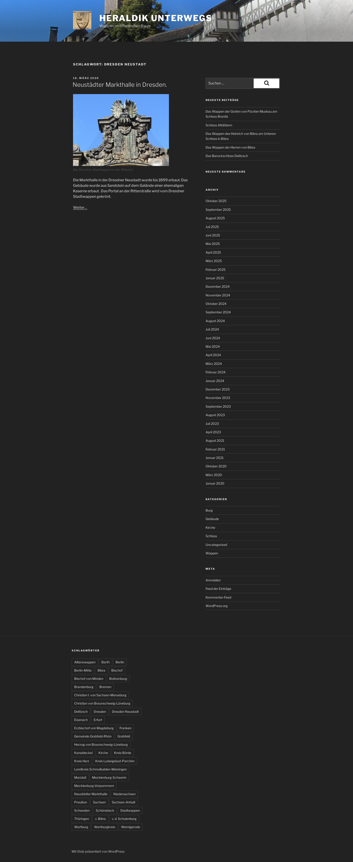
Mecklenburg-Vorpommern (94, 786)
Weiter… (80, 207)
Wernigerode (130, 827)
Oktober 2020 (216, 466)
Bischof (116, 670)
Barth (105, 662)
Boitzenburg (118, 678)
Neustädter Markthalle (90, 794)
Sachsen (99, 802)
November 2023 (218, 398)
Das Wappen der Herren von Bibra (230, 147)
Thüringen (81, 819)
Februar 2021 (215, 449)
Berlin (120, 662)
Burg (209, 510)
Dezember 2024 (218, 286)
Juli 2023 (212, 424)
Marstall (80, 777)
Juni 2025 (213, 235)
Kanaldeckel (83, 753)
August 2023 (215, 415)
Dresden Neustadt (125, 711)
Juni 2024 (213, 338)
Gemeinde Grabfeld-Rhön (92, 736)
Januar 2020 (215, 483)
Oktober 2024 (216, 304)
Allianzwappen (84, 662)
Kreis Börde (122, 753)
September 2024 (218, 312)
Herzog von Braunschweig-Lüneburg (101, 744)
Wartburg (81, 827)
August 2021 (215, 440)
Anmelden (213, 580)
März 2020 (214, 475)
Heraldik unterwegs (155, 18)
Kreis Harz (81, 761)
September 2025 (218, 209)
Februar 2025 (215, 269)
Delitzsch (81, 711)
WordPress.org (217, 606)
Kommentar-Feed (218, 597)
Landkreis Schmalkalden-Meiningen (100, 769)
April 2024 (213, 355)
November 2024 (218, 295)
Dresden (100, 711)
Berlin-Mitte (83, 670)
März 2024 (214, 364)
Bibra (101, 670)
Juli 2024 (212, 329)
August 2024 (215, 321)
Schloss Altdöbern (219, 125)
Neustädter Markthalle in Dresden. (120, 84)
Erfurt (98, 720)
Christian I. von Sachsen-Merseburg (100, 695)
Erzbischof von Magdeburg (94, 728)
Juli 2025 (212, 227)
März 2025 (214, 261)
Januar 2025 (215, 278)
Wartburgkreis (104, 827)
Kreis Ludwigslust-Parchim (115, 761)
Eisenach (81, 720)
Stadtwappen (130, 810)
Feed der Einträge (218, 589)
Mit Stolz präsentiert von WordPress (98, 851)
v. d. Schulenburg (124, 819)
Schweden (82, 810)
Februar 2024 (215, 372)
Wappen (212, 553)
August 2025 (215, 218)
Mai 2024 (213, 346)
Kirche (210, 527)
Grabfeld (123, 736)
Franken (125, 728)
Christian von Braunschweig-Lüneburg (102, 703)
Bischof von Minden (88, 678)
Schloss (211, 536)
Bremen (105, 687)
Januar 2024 (215, 381)
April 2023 (213, 432)
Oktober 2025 (216, 201)
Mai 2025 (213, 244)
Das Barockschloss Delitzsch (227, 156)
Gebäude (212, 519)
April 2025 (213, 252)
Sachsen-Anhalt (123, 802)
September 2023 (218, 406)
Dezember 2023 (218, 389)
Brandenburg (83, 687)
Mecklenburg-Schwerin (109, 777)
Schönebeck (105, 810)
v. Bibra (100, 819)
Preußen (80, 802)
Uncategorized (216, 545)
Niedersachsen (124, 794)
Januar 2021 (215, 458)
